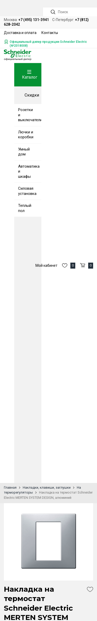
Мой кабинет (46, 265)
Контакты (49, 33)
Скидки (32, 95)
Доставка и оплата (20, 33)
